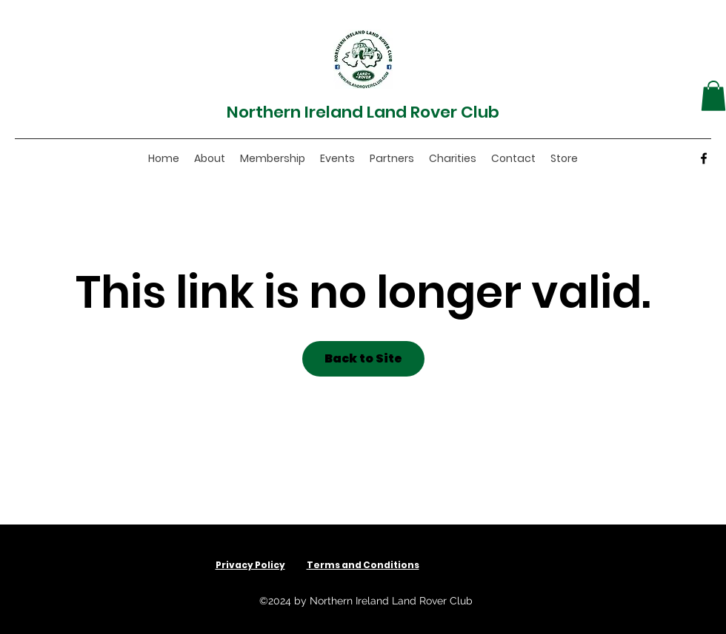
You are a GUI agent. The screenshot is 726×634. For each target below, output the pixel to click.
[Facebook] (703, 158)
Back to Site (363, 358)
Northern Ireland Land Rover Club (363, 112)
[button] (713, 96)
